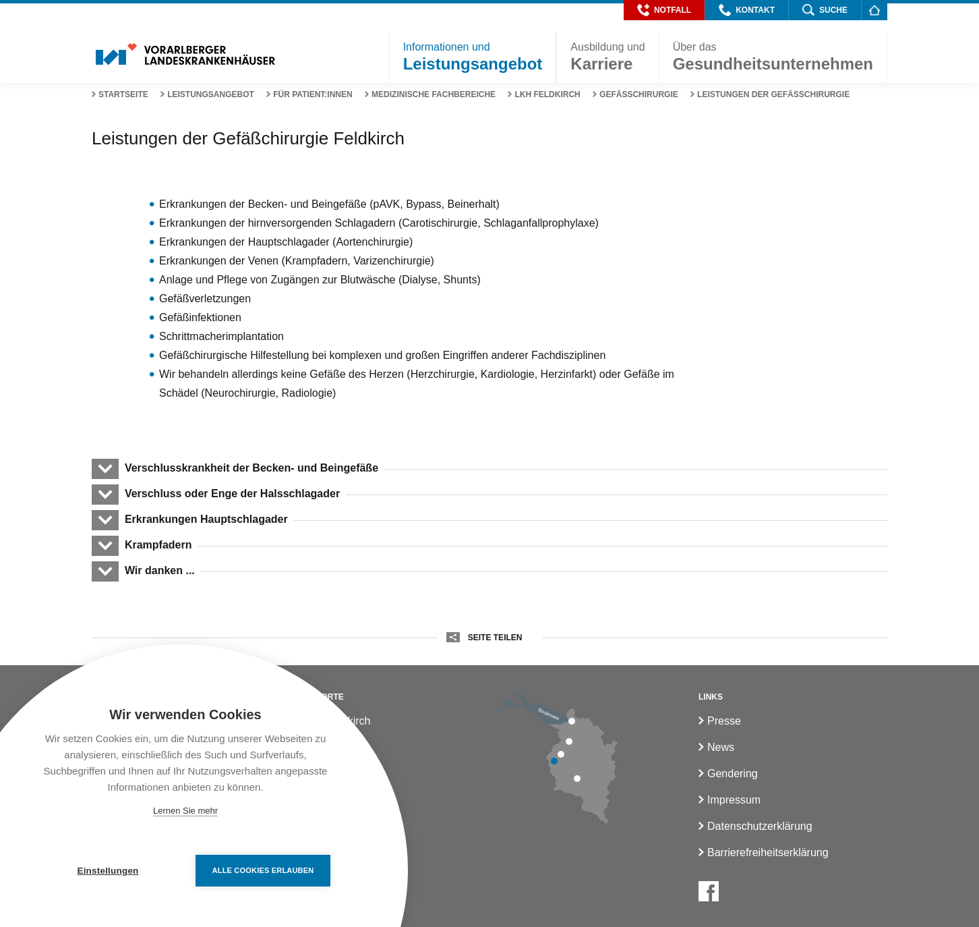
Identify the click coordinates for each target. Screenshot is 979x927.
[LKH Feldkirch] (554, 761)
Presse (724, 721)
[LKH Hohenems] (569, 741)
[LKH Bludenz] (577, 778)
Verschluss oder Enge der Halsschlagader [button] (232, 493)
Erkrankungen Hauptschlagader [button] (206, 519)
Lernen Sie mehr (185, 811)
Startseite (123, 94)
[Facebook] (709, 891)
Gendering (732, 773)
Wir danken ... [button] (159, 570)
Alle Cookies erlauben (263, 870)
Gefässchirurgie (638, 94)
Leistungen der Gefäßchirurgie (773, 94)
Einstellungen (107, 871)
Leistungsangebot (210, 94)
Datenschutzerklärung (759, 826)
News (720, 747)
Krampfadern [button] (157, 545)
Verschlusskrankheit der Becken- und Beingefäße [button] (251, 468)
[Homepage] (874, 10)
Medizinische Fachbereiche (434, 94)
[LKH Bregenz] (571, 721)
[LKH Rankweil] (561, 754)
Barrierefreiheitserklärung (768, 852)
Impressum (734, 800)
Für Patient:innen (313, 94)
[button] (664, 10)
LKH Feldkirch (547, 94)
